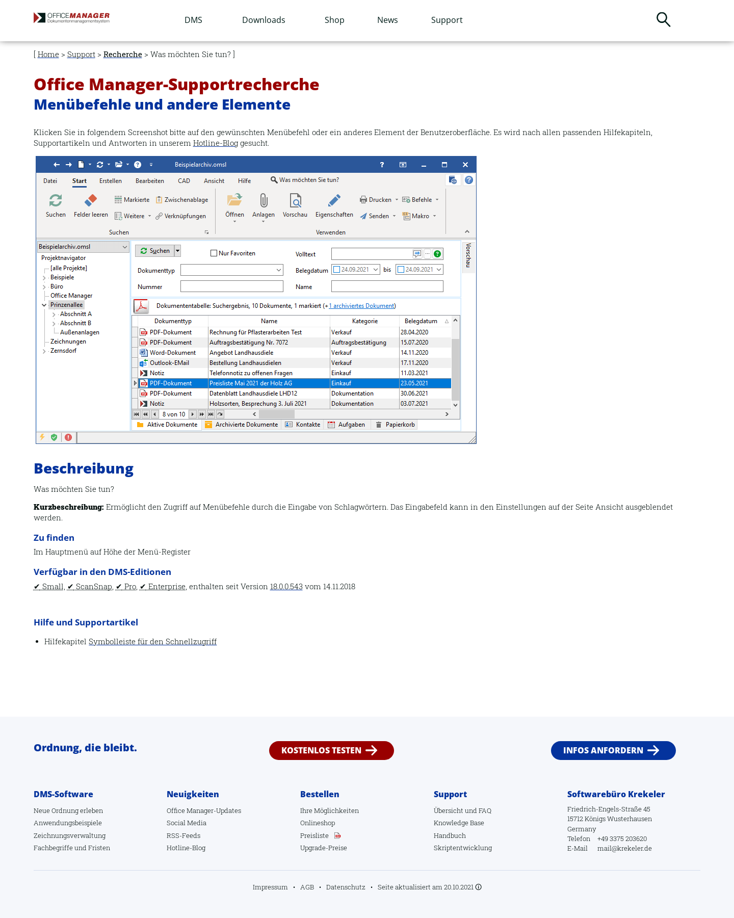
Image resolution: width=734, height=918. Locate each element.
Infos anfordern (603, 750)
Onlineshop (317, 822)
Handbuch (450, 835)
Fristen (99, 847)
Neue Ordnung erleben (68, 810)
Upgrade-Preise (323, 847)
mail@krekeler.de (624, 848)
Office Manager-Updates (204, 810)
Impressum (270, 886)
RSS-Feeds (183, 835)
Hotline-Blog (215, 143)
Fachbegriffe (53, 847)
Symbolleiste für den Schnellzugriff (153, 641)
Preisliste (314, 835)
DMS (193, 19)
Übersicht (448, 810)
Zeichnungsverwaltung (70, 835)
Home (48, 54)
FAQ (485, 810)
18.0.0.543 (286, 586)
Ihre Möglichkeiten (329, 810)
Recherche (122, 54)
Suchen (663, 19)
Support (447, 19)
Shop (335, 19)
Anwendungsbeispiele (68, 822)
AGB (307, 886)
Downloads (263, 19)
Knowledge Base (459, 822)
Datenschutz (345, 886)
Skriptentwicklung (463, 847)
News (387, 19)
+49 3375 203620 (622, 838)
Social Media (186, 822)
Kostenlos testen (321, 750)
